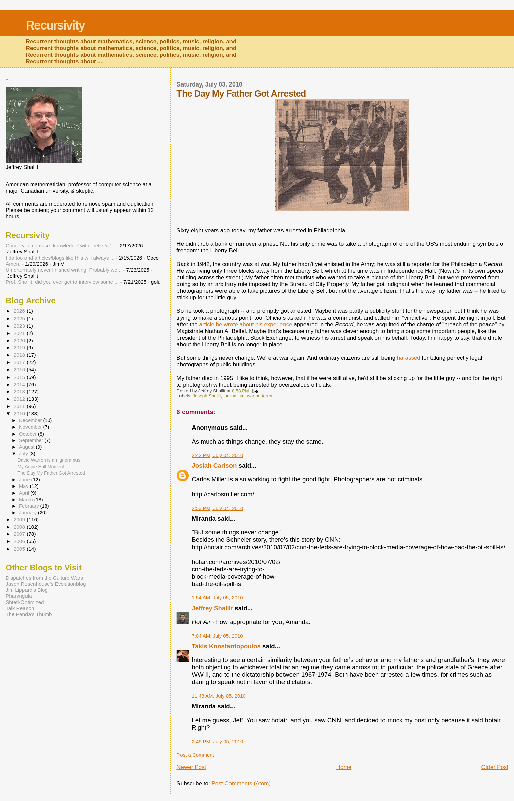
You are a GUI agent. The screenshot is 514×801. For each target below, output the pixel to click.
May (24, 486)
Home (343, 767)
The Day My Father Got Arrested (51, 473)
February (29, 506)
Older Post (494, 767)
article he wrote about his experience (245, 324)
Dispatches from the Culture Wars (44, 578)
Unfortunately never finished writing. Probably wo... (64, 270)
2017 (20, 362)
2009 (20, 519)
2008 (20, 527)
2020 (20, 340)
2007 (20, 534)
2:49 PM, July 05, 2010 (217, 741)
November (31, 427)
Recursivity (55, 25)
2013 (20, 391)
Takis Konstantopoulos (226, 646)
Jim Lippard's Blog (27, 590)
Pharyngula (19, 596)
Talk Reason (20, 608)
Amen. (13, 264)
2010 (20, 413)
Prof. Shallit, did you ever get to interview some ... (62, 282)
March (26, 499)
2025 (20, 318)
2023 (20, 326)
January (28, 512)
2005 (20, 549)
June (25, 479)
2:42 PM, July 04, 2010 (217, 455)
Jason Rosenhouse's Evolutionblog (46, 584)
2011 (20, 406)
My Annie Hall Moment (41, 466)
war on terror (260, 395)
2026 (20, 311)
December (31, 420)
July (24, 453)
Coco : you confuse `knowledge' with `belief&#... (60, 245)
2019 (20, 347)
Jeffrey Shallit (212, 608)
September (31, 440)
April (24, 493)
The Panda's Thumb (29, 614)
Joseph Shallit (207, 395)
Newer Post (191, 767)
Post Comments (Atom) (241, 783)
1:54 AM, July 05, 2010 (217, 597)
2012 (20, 399)
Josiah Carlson (214, 465)
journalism (233, 395)
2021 (20, 333)
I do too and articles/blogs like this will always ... (60, 258)
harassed (408, 358)
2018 (20, 355)
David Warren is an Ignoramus (49, 460)
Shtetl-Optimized (25, 602)
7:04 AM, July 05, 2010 (217, 636)
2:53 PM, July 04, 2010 (217, 508)
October (28, 434)
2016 (20, 370)
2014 (20, 384)
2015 (20, 377)
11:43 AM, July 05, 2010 (219, 696)
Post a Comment (195, 755)
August (27, 447)
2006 (20, 541)
